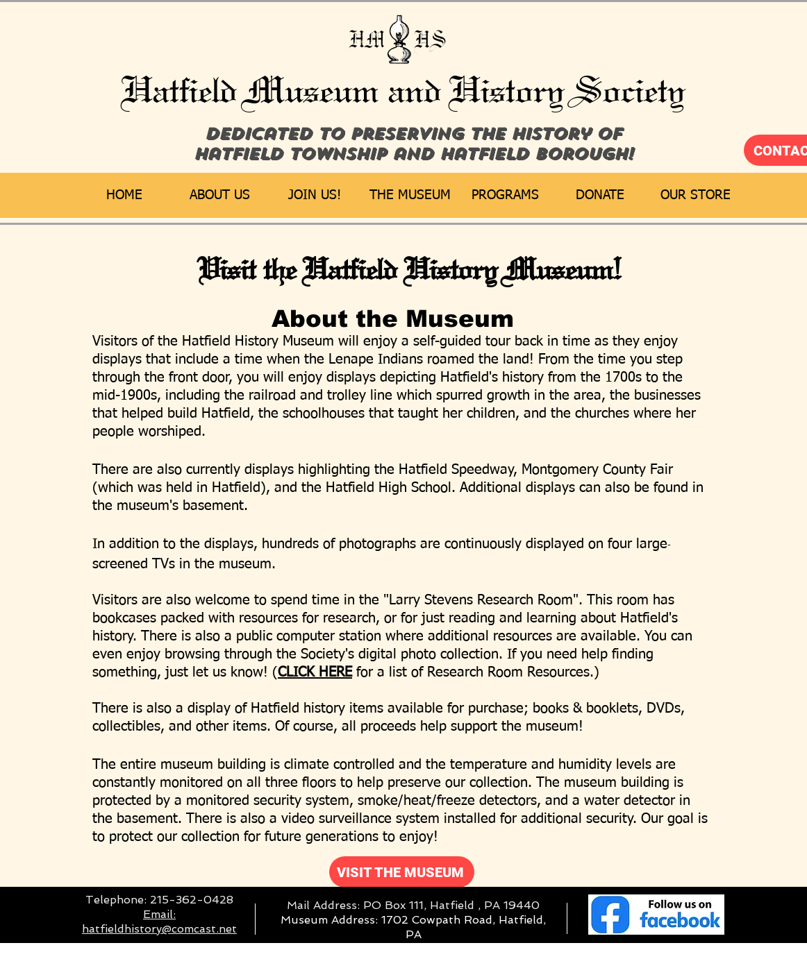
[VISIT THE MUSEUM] (401, 872)
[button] (219, 195)
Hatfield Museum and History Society (404, 90)
